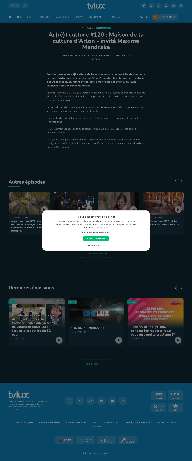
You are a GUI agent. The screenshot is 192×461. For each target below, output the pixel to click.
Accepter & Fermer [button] (96, 238)
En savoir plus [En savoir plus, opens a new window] (102, 227)
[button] (96, 232)
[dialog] (96, 230)
